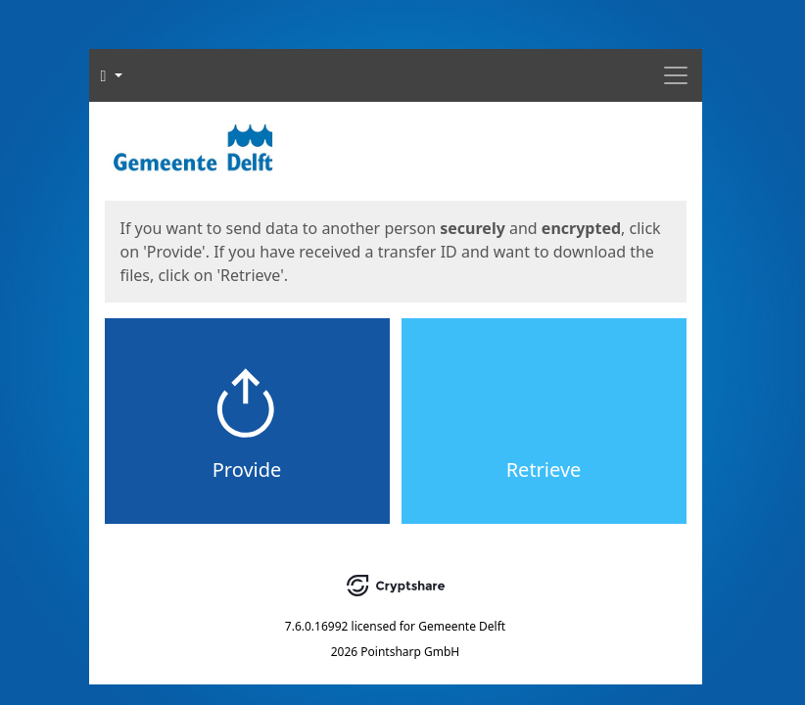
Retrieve (544, 469)
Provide (247, 469)
